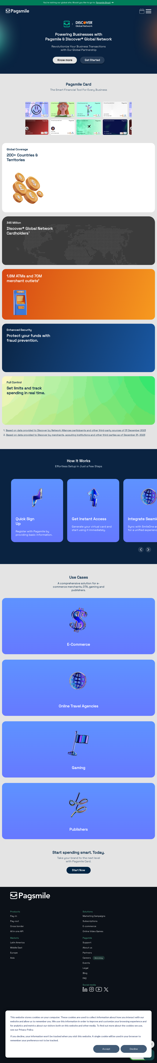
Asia (12, 957)
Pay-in (13, 916)
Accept (106, 1048)
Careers (94, 957)
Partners (87, 952)
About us (87, 947)
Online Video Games (93, 931)
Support (87, 942)
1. (74, 430)
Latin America (17, 942)
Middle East (16, 947)
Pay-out (14, 921)
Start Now (78, 870)
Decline (134, 1048)
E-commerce (89, 926)
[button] (148, 11)
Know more (64, 60)
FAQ (85, 978)
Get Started (92, 60)
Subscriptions (90, 921)
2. (74, 434)
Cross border (17, 926)
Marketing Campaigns (94, 916)
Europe (14, 952)
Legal (85, 968)
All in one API (16, 931)
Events (86, 962)
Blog (85, 973)
